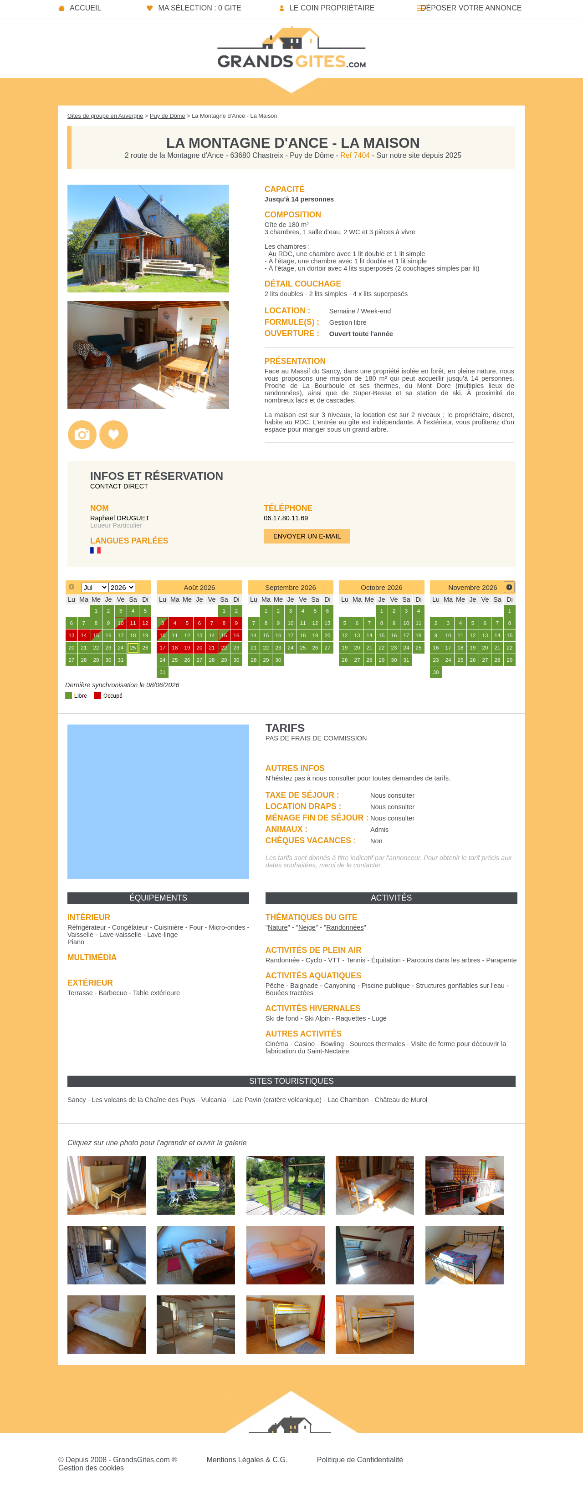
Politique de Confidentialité (360, 1460)
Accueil (85, 8)
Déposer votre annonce (471, 8)
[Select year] (121, 587)
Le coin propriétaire (332, 8)
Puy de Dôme (167, 115)
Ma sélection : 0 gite (199, 8)
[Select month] (95, 587)
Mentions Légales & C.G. (246, 1460)
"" (278, 927)
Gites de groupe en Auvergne (105, 115)
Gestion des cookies (91, 1468)
